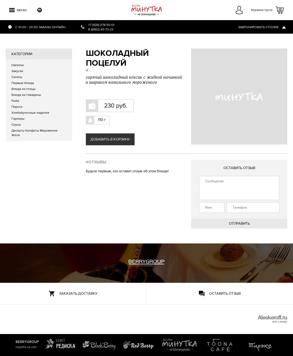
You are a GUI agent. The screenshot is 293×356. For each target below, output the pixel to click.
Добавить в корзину (110, 139)
